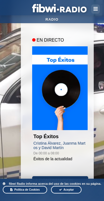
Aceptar (66, 189)
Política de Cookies (25, 189)
